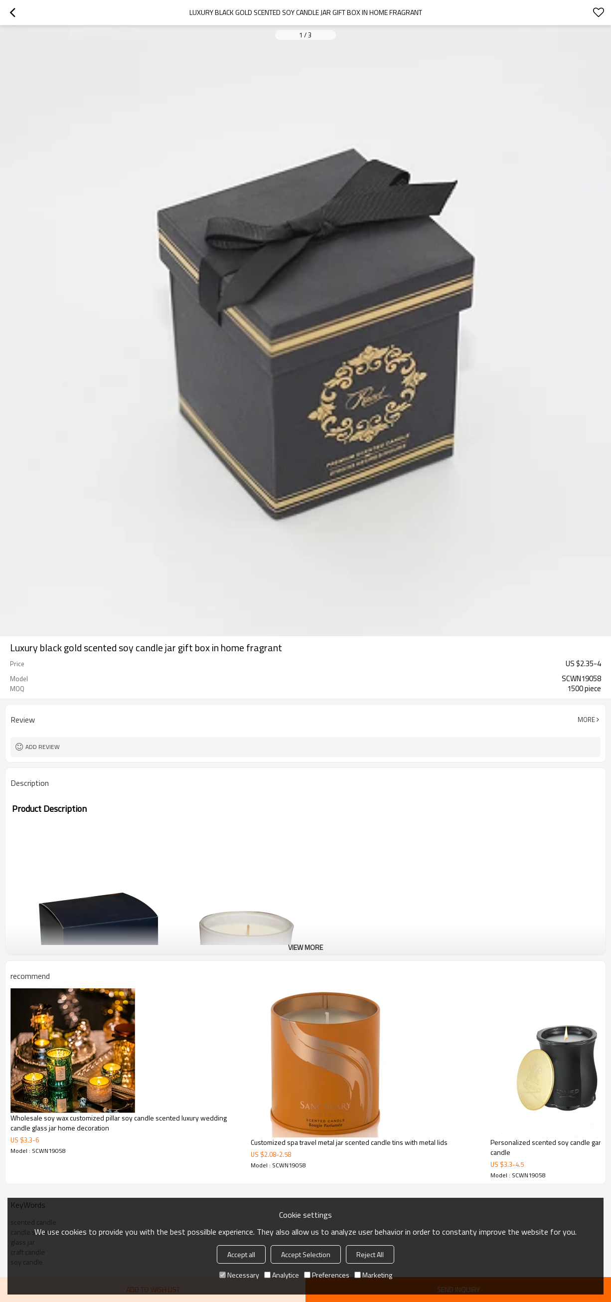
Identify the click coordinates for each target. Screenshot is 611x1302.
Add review (42, 746)
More (586, 720)
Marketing (373, 1275)
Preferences (326, 1275)
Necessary (239, 1275)
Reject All (370, 1254)
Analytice (281, 1275)
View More (305, 947)
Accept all (241, 1254)
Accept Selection (305, 1254)
